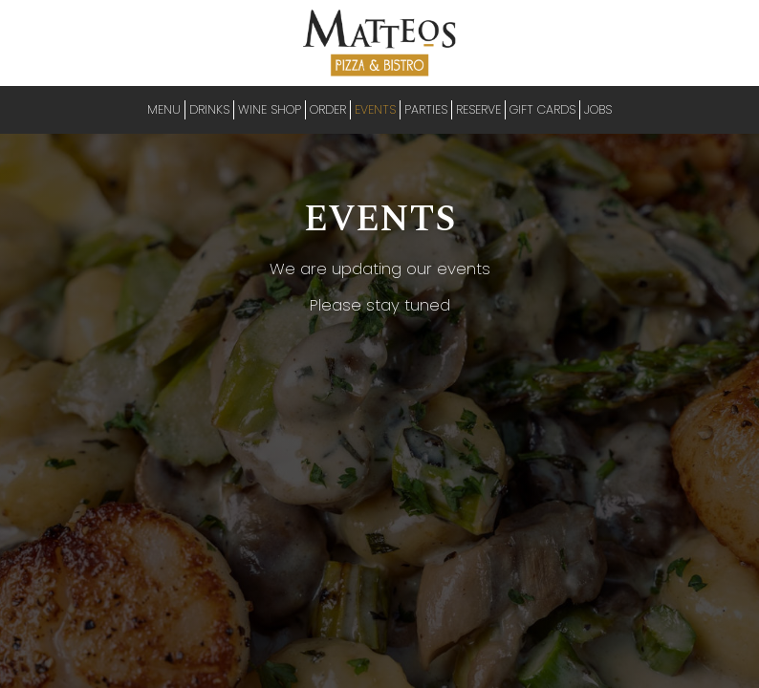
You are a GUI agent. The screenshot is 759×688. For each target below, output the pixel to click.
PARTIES (425, 109)
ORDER (328, 109)
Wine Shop (269, 109)
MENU (164, 109)
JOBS (598, 109)
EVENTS (375, 109)
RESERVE (478, 109)
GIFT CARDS (542, 109)
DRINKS (209, 109)
